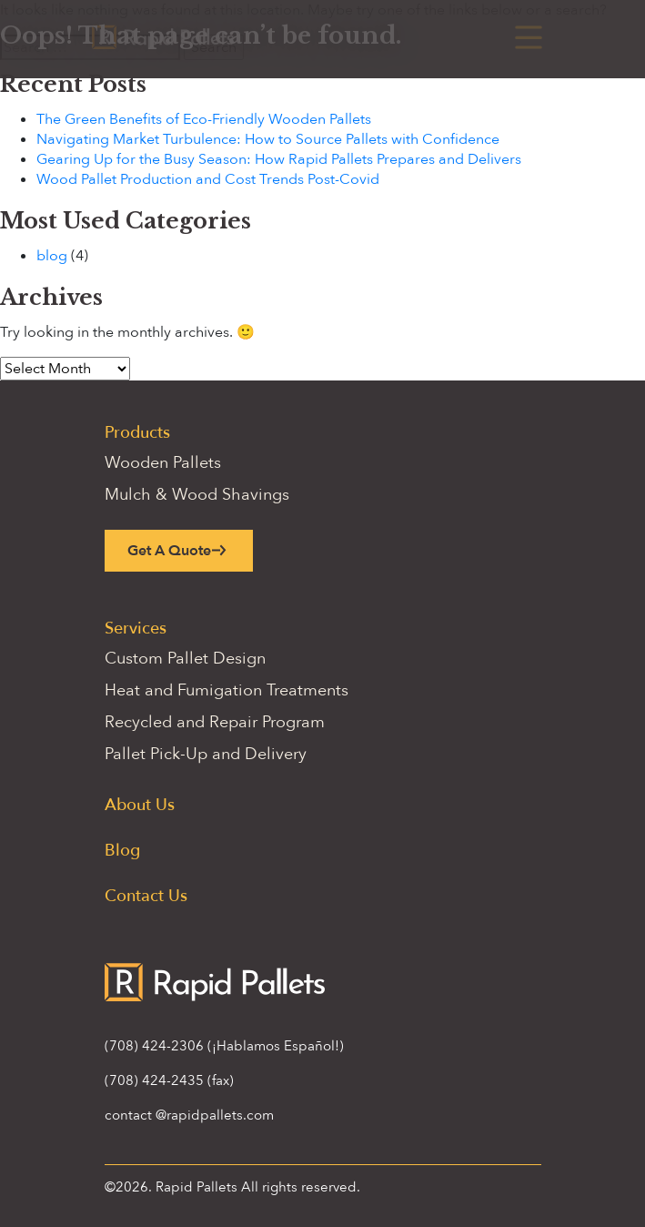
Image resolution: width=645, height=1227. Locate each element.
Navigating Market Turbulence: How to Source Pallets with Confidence (267, 139)
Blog (122, 850)
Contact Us (146, 896)
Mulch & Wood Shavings (197, 494)
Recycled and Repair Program (215, 722)
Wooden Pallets (163, 462)
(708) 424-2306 (154, 1046)
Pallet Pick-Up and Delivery (206, 754)
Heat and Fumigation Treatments (226, 690)
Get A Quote (169, 551)
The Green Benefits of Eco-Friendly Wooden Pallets (203, 119)
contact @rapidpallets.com (189, 1115)
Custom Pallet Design (185, 658)
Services (135, 628)
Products (137, 432)
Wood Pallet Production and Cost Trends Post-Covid (207, 179)
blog (51, 256)
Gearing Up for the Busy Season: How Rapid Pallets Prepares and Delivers (278, 159)
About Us (140, 805)
